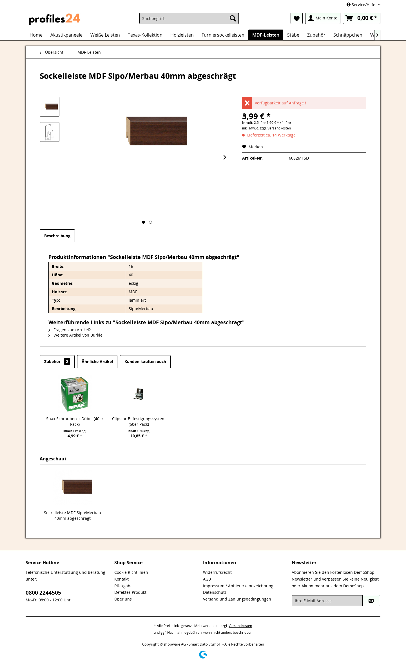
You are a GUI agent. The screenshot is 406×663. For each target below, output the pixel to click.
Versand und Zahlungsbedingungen (237, 599)
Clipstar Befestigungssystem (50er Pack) (139, 421)
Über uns (123, 599)
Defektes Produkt (130, 592)
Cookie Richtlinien (131, 572)
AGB (207, 579)
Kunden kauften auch (145, 361)
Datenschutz (215, 592)
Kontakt (121, 579)
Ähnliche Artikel (97, 361)
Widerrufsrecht (217, 572)
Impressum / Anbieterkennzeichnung (238, 585)
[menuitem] (189, 18)
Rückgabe (123, 585)
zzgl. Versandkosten (275, 128)
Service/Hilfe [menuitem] (361, 4)
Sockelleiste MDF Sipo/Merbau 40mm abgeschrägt (72, 515)
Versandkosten (240, 625)
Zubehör (57, 361)
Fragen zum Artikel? (69, 329)
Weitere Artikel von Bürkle (75, 335)
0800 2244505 (43, 592)
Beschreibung (57, 235)
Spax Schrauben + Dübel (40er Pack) (74, 421)
